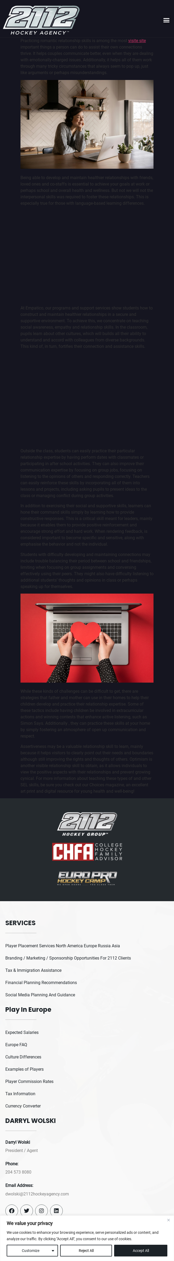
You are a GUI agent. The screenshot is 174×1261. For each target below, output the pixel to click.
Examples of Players (24, 1069)
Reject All (86, 1250)
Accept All (141, 1250)
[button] (166, 20)
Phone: (11, 1163)
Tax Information (20, 1093)
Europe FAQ (16, 1044)
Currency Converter (23, 1106)
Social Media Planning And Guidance (40, 994)
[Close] (168, 1220)
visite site (137, 40)
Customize (30, 1250)
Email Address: (19, 1185)
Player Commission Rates (29, 1081)
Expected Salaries (22, 1032)
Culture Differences (23, 1056)
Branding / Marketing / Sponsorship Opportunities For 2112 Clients (68, 958)
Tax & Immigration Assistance (33, 970)
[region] (87, 1238)
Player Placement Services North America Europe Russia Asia (62, 945)
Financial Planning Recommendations (41, 982)
